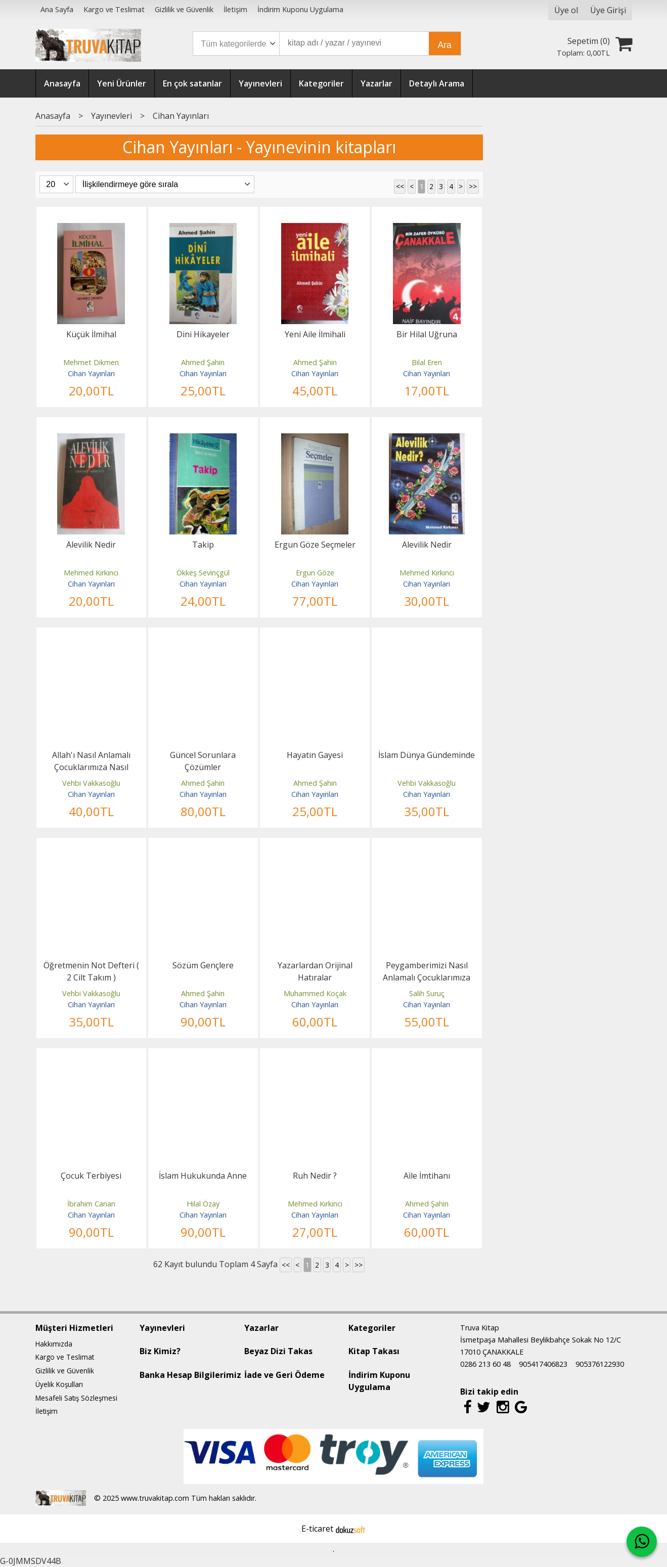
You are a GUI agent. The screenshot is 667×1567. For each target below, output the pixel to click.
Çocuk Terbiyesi (91, 1175)
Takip (203, 544)
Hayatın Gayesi (315, 754)
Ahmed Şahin (203, 362)
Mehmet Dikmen (91, 362)
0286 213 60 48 (485, 1364)
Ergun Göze (315, 572)
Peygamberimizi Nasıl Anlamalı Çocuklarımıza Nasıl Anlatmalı (426, 977)
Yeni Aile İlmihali (315, 334)
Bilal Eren (427, 362)
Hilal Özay (203, 1203)
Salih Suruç (426, 993)
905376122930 (599, 1364)
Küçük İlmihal (91, 334)
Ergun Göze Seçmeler (315, 544)
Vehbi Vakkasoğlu (91, 783)
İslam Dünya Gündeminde (426, 754)
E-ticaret (317, 1528)
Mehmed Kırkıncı (91, 572)
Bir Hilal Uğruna (426, 334)
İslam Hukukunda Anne (203, 1175)
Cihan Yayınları (91, 373)
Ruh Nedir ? (315, 1175)
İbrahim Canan (91, 1203)
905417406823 (543, 1364)
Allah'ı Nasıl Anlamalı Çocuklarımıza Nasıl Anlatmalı (91, 767)
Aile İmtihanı (427, 1175)
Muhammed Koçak (315, 993)
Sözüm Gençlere (203, 965)
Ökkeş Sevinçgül (203, 572)
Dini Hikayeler (203, 334)
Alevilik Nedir (91, 544)
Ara (445, 45)
